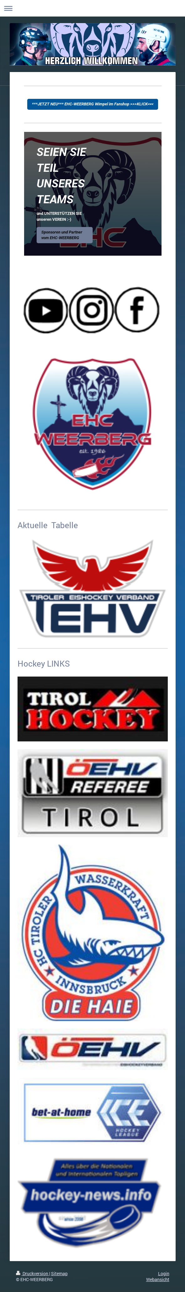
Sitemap (59, 1273)
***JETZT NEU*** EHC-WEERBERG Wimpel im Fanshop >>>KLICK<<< (92, 104)
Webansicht (157, 1279)
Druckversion (32, 1273)
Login (163, 1273)
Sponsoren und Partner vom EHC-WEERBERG (61, 235)
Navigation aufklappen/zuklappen (92, 8)
